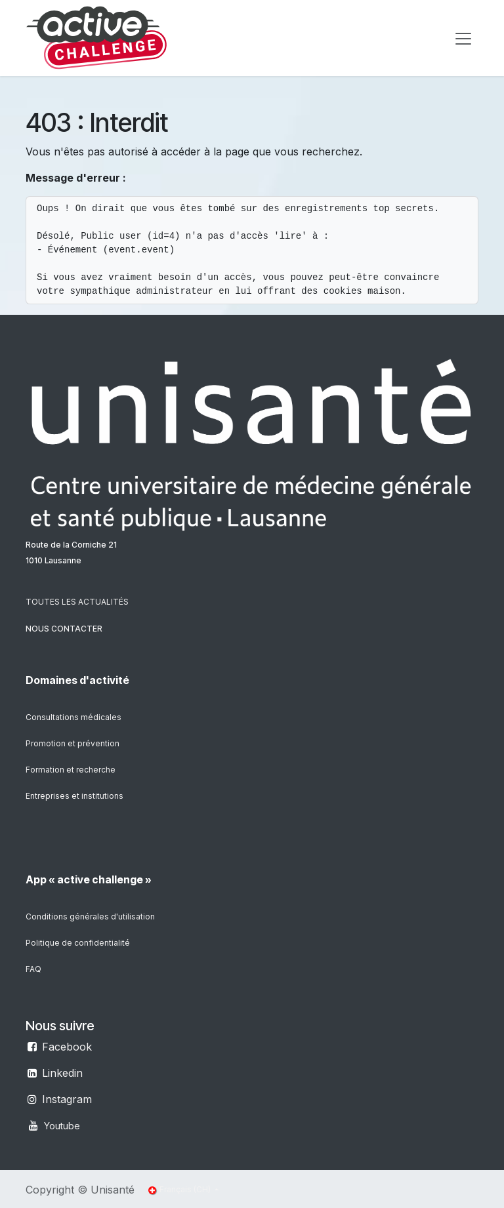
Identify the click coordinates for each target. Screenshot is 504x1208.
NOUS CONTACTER (64, 629)
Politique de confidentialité (78, 943)
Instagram (67, 1099)
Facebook (67, 1046)
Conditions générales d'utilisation (90, 916)
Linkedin (62, 1072)
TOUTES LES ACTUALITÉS (77, 602)
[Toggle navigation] (463, 38)
